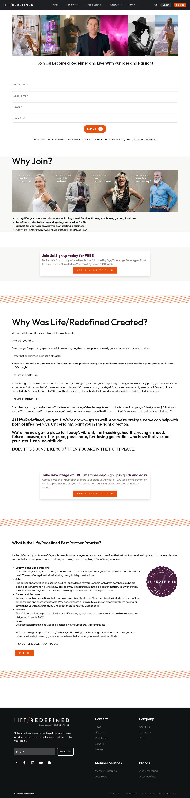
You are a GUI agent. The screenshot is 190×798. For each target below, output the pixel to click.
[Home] (18, 5)
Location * (19, 118)
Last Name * (21, 95)
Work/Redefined (148, 771)
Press (142, 738)
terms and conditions (144, 139)
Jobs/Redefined (147, 776)
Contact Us (145, 732)
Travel (98, 727)
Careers (99, 743)
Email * (18, 107)
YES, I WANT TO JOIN (95, 270)
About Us (144, 727)
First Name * (21, 84)
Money (99, 749)
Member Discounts (105, 771)
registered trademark (167, 793)
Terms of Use (114, 793)
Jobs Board (101, 776)
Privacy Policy (131, 793)
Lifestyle (99, 732)
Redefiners (101, 738)
